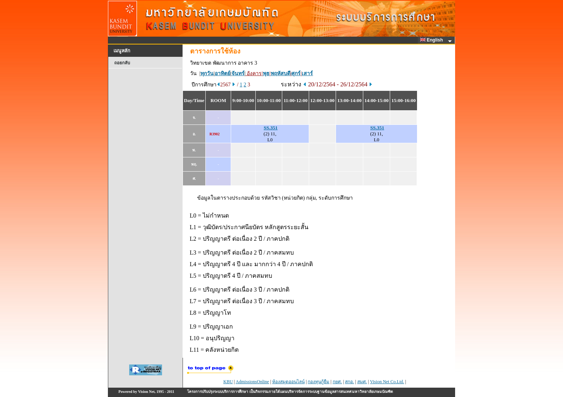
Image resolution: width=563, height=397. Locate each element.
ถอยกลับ (122, 63)
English (432, 40)
